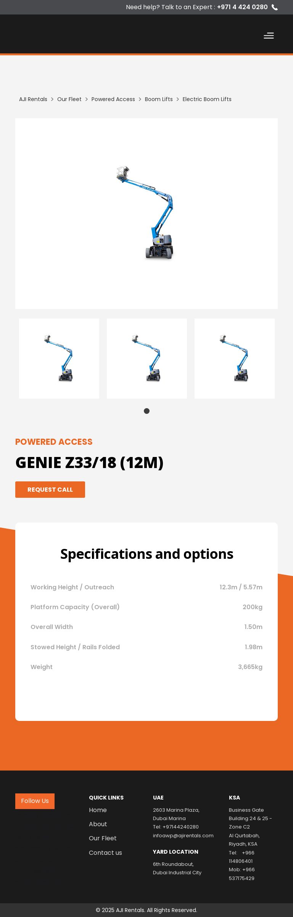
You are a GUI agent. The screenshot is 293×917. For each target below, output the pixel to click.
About (98, 824)
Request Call (50, 489)
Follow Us (35, 800)
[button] (269, 37)
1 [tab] (147, 411)
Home (98, 810)
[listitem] (146, 213)
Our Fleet (103, 838)
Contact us (105, 853)
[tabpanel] (59, 359)
